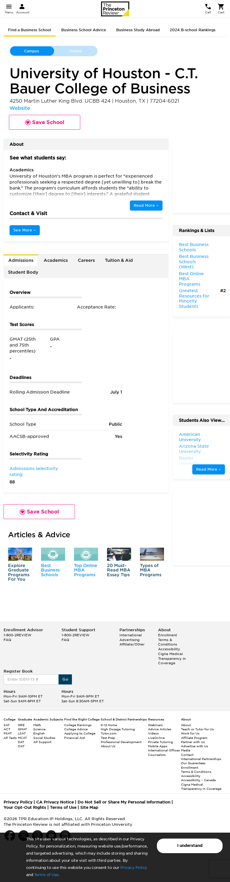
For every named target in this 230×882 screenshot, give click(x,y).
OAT (21, 746)
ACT (7, 729)
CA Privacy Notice (55, 802)
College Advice (76, 729)
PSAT (8, 733)
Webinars (155, 725)
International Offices (164, 750)
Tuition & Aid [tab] (119, 260)
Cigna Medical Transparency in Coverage (172, 658)
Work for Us (190, 733)
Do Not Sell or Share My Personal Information (124, 802)
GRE (21, 725)
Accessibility (169, 649)
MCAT (22, 738)
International (130, 635)
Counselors (157, 754)
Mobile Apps (157, 746)
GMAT (22, 729)
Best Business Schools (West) (194, 261)
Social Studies (44, 738)
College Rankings (78, 725)
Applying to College (79, 733)
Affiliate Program (194, 738)
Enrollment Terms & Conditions (167, 639)
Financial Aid (74, 738)
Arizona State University (194, 449)
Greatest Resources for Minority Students (194, 298)
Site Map (89, 807)
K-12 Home (109, 725)
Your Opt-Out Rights (25, 807)
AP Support (42, 742)
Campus (31, 51)
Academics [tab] (56, 260)
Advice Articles (159, 729)
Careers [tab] (86, 260)
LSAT (22, 733)
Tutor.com (108, 733)
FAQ (7, 640)
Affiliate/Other (132, 644)
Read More (146, 205)
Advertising (129, 640)
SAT (7, 725)
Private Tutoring (160, 742)
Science (39, 729)
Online (75, 51)
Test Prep (108, 738)
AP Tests (10, 738)
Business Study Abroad (138, 30)
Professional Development (121, 742)
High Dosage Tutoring (118, 729)
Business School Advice (83, 30)
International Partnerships (201, 759)
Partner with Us (193, 742)
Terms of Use (46, 874)
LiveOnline (156, 738)
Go (65, 679)
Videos (153, 733)
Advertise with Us (194, 746)
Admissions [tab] (20, 260)
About (186, 725)
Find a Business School (29, 30)
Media (185, 750)
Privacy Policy (133, 867)
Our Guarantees (193, 763)
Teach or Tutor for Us (197, 729)
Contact (187, 754)
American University (190, 437)
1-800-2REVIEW (17, 635)
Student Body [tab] (23, 272)
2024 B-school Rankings (192, 30)
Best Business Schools (50, 570)
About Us (108, 746)
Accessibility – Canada (198, 780)
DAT (21, 742)
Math (37, 725)
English (39, 733)
